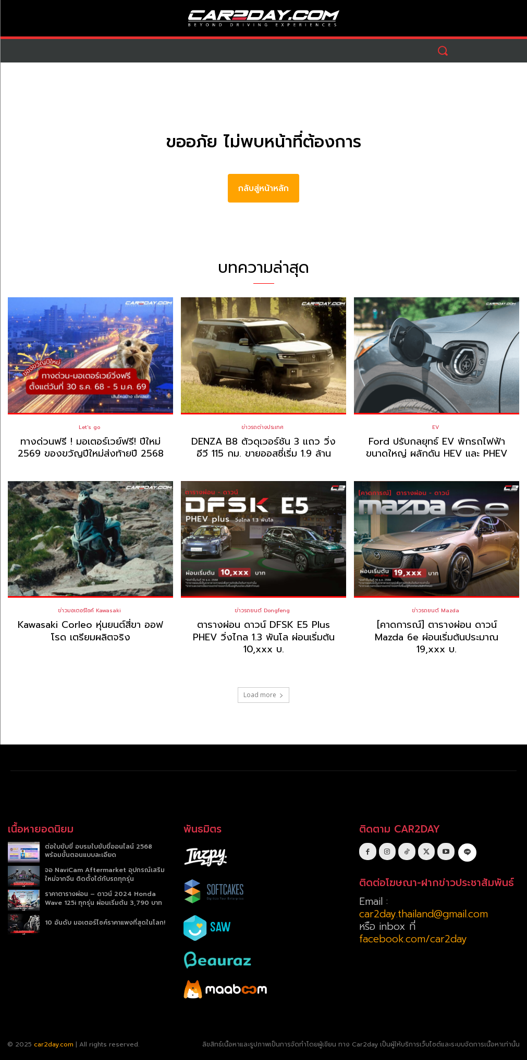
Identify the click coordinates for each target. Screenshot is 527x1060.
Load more (263, 694)
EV (435, 427)
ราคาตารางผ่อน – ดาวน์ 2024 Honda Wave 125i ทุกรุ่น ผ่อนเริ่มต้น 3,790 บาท (103, 898)
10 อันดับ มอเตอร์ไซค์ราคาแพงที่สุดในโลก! (105, 922)
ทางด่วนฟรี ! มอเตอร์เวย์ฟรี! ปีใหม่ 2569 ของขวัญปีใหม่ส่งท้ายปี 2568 (90, 447)
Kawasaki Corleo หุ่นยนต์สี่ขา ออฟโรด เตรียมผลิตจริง (90, 630)
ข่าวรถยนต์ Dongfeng (262, 610)
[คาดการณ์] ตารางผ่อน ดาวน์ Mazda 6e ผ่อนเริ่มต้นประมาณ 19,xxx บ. (436, 637)
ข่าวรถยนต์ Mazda (435, 610)
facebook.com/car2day (413, 939)
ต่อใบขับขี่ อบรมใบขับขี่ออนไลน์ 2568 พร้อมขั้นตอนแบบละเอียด (98, 850)
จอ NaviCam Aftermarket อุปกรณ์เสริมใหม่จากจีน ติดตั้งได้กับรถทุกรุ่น (105, 874)
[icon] (467, 851)
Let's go (89, 427)
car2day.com (53, 1044)
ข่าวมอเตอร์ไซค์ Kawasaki (89, 610)
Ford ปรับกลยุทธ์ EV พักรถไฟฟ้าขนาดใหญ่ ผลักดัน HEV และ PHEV (436, 447)
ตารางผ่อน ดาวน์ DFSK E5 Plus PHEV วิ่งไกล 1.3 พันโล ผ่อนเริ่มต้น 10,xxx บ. (264, 637)
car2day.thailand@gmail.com (423, 914)
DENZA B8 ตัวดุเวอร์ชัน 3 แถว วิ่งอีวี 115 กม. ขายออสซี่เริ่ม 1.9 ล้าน (263, 447)
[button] (443, 51)
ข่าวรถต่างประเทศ (262, 427)
